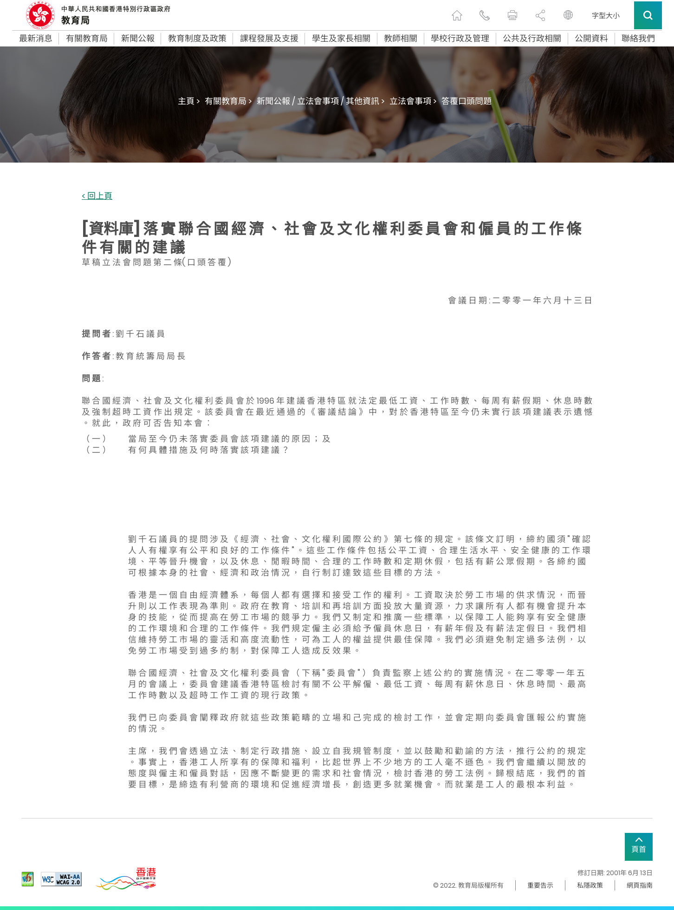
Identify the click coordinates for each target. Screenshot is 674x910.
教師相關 (400, 38)
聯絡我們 (638, 38)
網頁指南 (640, 885)
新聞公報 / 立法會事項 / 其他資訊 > (321, 101)
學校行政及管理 (460, 38)
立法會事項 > (413, 101)
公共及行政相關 (532, 38)
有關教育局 (87, 38)
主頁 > (189, 101)
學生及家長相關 (341, 38)
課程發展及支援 (269, 38)
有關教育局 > (228, 101)
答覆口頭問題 (466, 101)
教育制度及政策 (197, 38)
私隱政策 (590, 885)
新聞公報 (138, 38)
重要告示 (540, 885)
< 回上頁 (97, 196)
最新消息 (35, 38)
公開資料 (591, 38)
